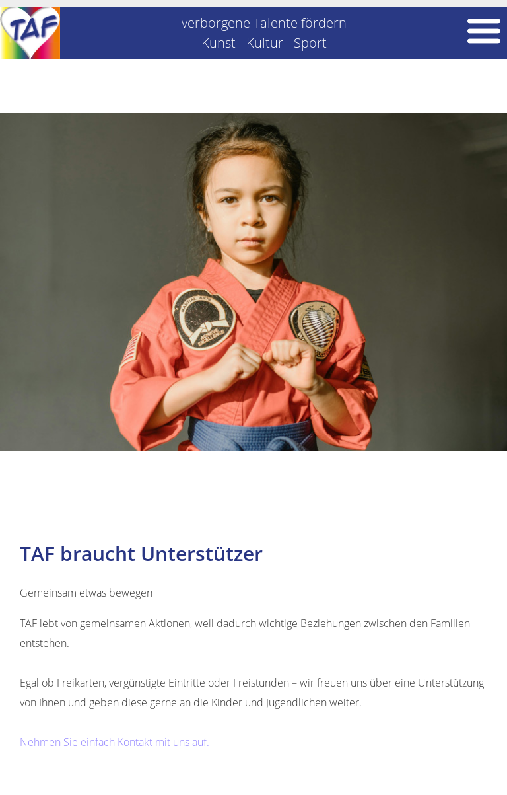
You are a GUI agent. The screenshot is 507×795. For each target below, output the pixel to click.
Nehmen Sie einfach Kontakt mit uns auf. (114, 742)
